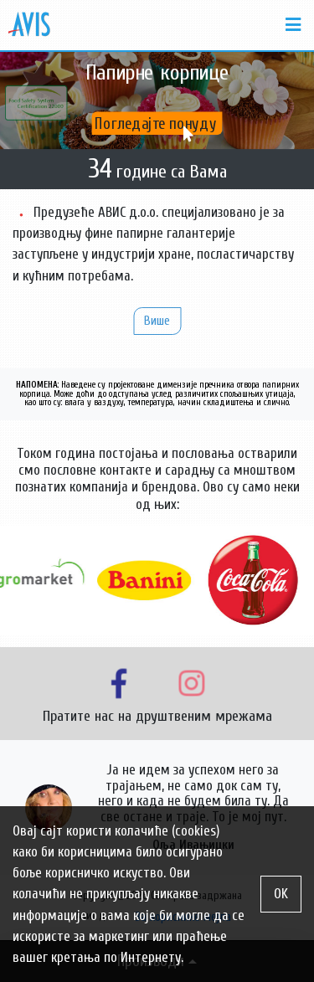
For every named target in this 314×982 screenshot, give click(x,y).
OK (281, 894)
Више (157, 320)
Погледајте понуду (157, 123)
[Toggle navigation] (288, 25)
